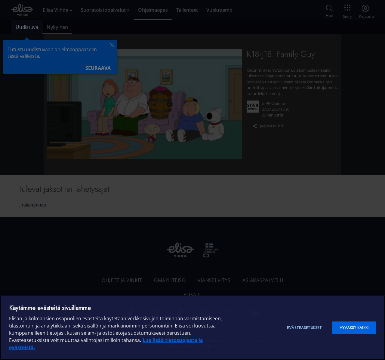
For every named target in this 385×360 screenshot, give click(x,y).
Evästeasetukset (304, 328)
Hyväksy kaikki (354, 328)
